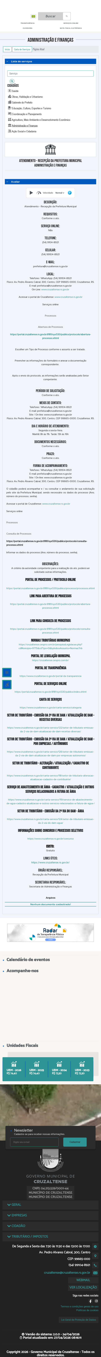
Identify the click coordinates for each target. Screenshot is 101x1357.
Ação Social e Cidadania (24, 131)
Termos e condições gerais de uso (80, 1306)
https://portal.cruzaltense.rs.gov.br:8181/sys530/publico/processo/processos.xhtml (50, 588)
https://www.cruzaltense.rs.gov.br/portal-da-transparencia (50, 676)
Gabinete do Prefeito (22, 102)
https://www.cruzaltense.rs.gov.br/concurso (50, 838)
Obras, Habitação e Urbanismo (27, 96)
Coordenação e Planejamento (27, 114)
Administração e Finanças (25, 125)
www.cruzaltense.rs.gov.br (55, 289)
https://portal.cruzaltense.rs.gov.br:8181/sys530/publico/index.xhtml (50, 692)
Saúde (15, 91)
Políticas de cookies (87, 1310)
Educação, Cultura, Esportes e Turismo (31, 108)
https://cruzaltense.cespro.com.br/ (50, 660)
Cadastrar (75, 1142)
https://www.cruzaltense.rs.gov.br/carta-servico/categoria (50, 707)
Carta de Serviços (22, 49)
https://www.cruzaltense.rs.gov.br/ (50, 862)
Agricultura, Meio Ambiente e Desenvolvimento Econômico (41, 119)
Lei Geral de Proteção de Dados (78, 1319)
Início (7, 49)
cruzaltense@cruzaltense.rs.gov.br (67, 1272)
